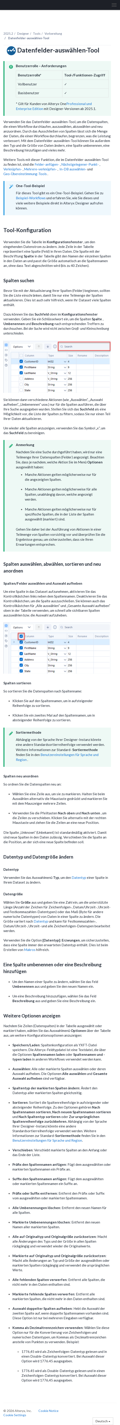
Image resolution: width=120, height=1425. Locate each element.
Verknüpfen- (13, 169)
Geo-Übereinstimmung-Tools (25, 174)
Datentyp (79, 877)
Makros (29, 950)
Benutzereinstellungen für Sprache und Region (47, 1140)
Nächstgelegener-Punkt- (80, 164)
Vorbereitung (53, 33)
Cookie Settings (14, 1415)
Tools (36, 33)
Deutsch (103, 1421)
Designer (23, 33)
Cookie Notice (48, 1411)
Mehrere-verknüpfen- (40, 169)
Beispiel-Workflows (31, 198)
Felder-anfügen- (47, 164)
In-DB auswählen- (73, 169)
